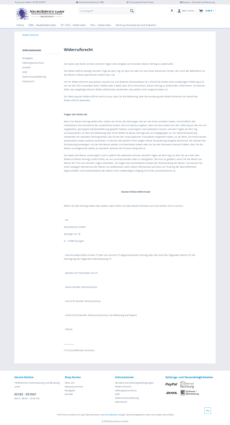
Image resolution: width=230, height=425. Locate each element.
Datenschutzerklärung (34, 76)
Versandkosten (111, 414)
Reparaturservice (74, 386)
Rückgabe (27, 58)
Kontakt (26, 67)
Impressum (28, 81)
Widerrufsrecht (123, 386)
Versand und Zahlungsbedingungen (134, 382)
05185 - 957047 (25, 394)
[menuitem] (107, 11)
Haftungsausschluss (33, 62)
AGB (24, 72)
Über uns (70, 382)
